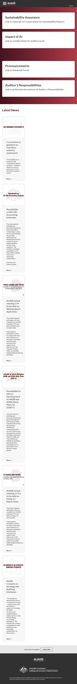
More (8, 179)
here (11, 262)
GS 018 (13, 164)
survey (18, 232)
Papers (11, 320)
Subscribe (46, 649)
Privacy (38, 665)
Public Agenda (14, 318)
